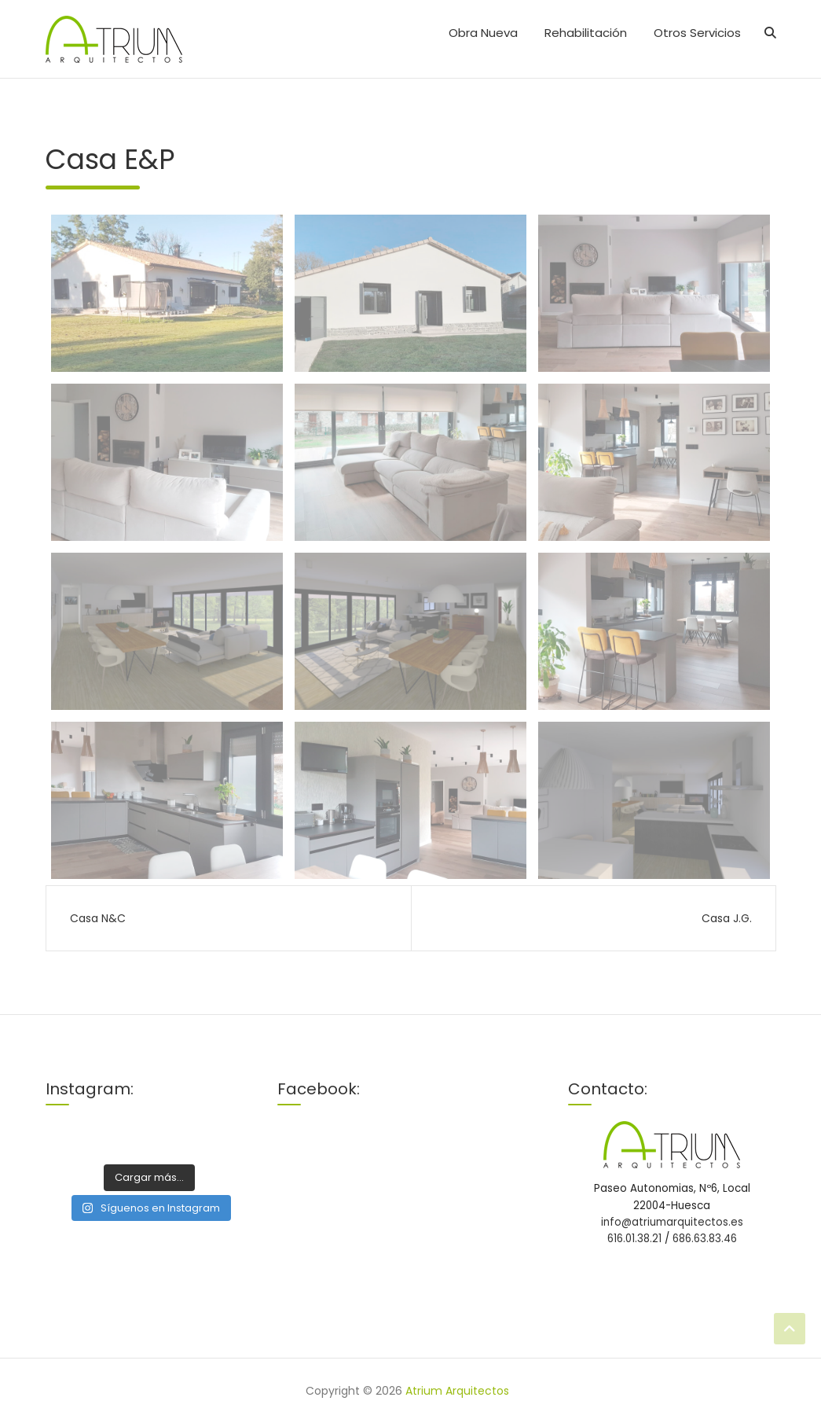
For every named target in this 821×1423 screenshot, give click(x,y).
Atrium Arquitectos (457, 1391)
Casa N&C (98, 918)
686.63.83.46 (705, 1238)
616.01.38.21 (636, 1238)
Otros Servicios (697, 32)
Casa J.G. (727, 918)
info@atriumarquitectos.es (672, 1222)
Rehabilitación (585, 32)
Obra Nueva (483, 32)
